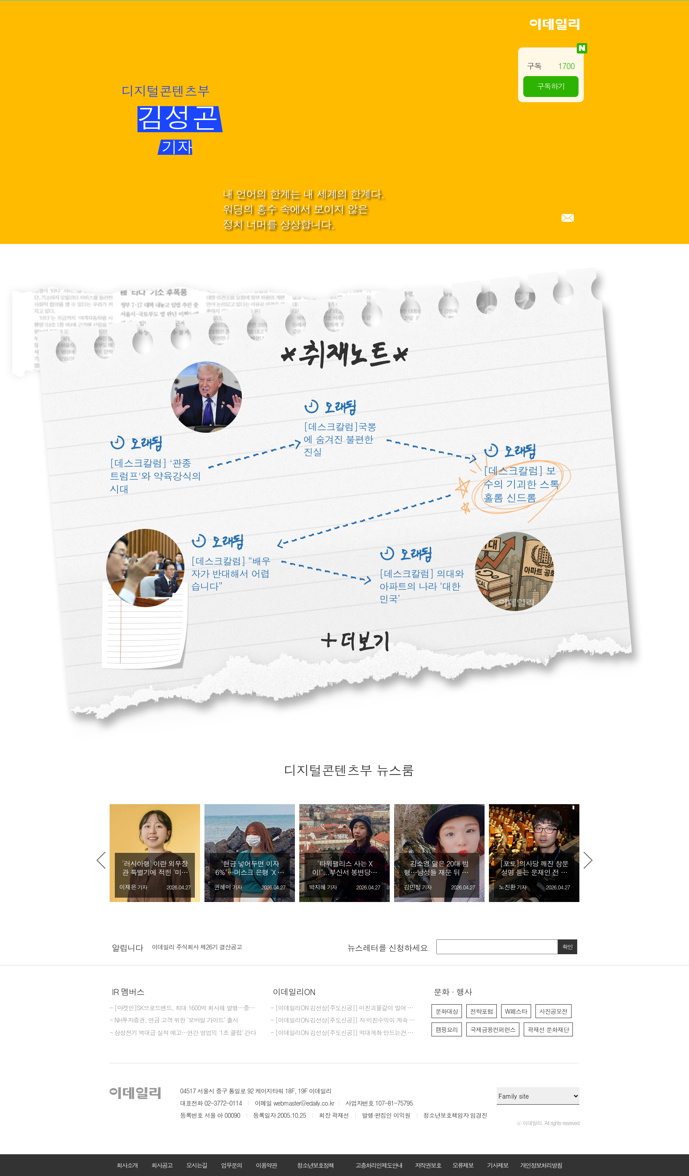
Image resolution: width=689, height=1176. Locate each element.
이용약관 (266, 1165)
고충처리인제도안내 (378, 1165)
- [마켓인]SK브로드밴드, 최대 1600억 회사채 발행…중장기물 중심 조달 (184, 1008)
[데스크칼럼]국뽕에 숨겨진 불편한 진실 (340, 439)
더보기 (354, 641)
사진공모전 (553, 1011)
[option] (155, 853)
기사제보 (497, 1165)
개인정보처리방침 (541, 1165)
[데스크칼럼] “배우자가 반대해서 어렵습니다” (230, 573)
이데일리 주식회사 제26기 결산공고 (197, 946)
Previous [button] (101, 860)
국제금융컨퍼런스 (492, 1029)
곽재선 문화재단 (548, 1029)
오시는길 (196, 1165)
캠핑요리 (446, 1029)
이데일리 (554, 24)
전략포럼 (481, 1011)
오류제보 (462, 1165)
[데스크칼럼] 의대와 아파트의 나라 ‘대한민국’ (421, 586)
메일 (567, 218)
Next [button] (588, 860)
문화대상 (446, 1011)
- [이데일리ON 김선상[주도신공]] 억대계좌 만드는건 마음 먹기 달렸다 (344, 1033)
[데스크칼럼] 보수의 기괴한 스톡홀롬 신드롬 (521, 484)
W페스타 (516, 1011)
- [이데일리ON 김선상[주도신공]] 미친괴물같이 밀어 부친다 (344, 1008)
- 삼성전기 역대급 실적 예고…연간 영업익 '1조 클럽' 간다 (183, 1033)
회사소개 (127, 1165)
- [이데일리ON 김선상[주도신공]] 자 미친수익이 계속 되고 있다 (344, 1020)
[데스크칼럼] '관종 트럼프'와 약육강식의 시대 (155, 475)
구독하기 (551, 86)
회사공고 (161, 1165)
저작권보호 (428, 1165)
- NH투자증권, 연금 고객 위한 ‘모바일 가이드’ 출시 (174, 1020)
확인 (567, 946)
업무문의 (231, 1165)
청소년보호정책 (315, 1165)
